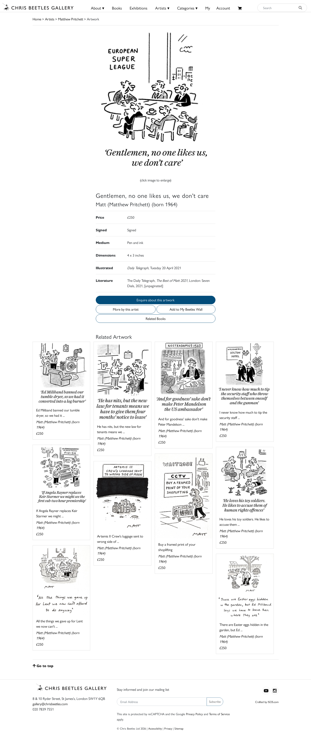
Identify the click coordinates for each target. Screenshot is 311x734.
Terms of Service (219, 714)
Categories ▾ (187, 8)
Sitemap (179, 728)
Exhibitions (138, 8)
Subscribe (215, 701)
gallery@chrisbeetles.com (50, 703)
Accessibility (155, 728)
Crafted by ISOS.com (267, 702)
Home (37, 18)
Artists (49, 18)
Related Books (156, 318)
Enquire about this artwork (155, 299)
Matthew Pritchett (70, 18)
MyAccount (217, 8)
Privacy (168, 728)
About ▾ (97, 8)
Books (117, 8)
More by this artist (126, 309)
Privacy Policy (194, 714)
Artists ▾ (162, 8)
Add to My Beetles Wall (186, 309)
